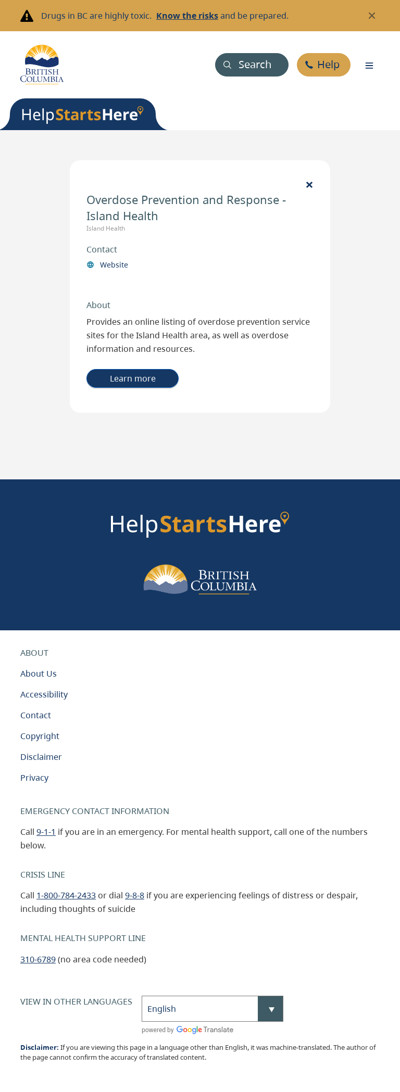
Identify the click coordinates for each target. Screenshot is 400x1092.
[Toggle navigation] (369, 64)
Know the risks (187, 15)
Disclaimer (41, 757)
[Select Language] (212, 1009)
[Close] (309, 184)
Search (255, 64)
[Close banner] (372, 15)
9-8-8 (134, 895)
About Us (38, 673)
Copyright (39, 736)
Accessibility (44, 694)
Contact (35, 715)
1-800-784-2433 (66, 895)
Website (114, 265)
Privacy (34, 777)
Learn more (133, 378)
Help (328, 64)
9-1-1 (46, 831)
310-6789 (38, 959)
